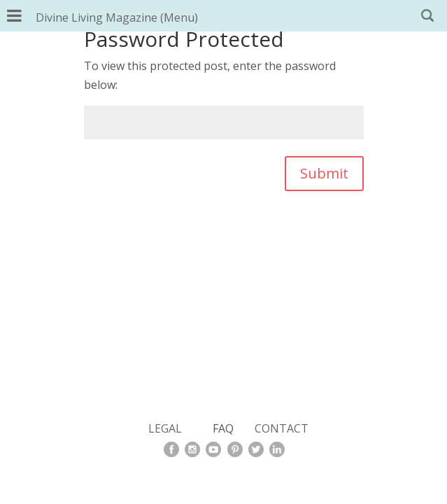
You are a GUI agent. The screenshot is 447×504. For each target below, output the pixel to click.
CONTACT (281, 428)
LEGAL (165, 428)
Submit (324, 173)
